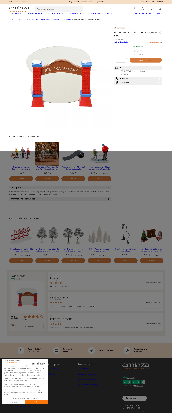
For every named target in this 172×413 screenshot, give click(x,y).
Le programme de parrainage (89, 386)
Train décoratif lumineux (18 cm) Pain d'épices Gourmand (47, 172)
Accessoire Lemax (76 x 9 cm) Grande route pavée (73, 172)
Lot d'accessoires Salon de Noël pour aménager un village (152, 262)
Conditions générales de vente (28, 407)
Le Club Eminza (84, 380)
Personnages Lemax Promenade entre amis (21, 172)
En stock (138, 50)
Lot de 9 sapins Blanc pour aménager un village (99, 262)
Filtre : (13, 337)
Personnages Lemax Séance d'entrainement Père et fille (99, 172)
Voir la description (121, 46)
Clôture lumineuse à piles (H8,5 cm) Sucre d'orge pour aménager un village (21, 263)
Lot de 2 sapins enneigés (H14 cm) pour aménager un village (47, 262)
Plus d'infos (124, 80)
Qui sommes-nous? (54, 380)
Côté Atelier (51, 386)
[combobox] (31, 338)
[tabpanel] (67, 15)
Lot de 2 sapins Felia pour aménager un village (73, 262)
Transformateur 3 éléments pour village (125, 262)
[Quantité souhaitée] (120, 64)
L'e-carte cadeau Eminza (87, 391)
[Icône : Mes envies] (160, 36)
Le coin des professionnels (88, 396)
